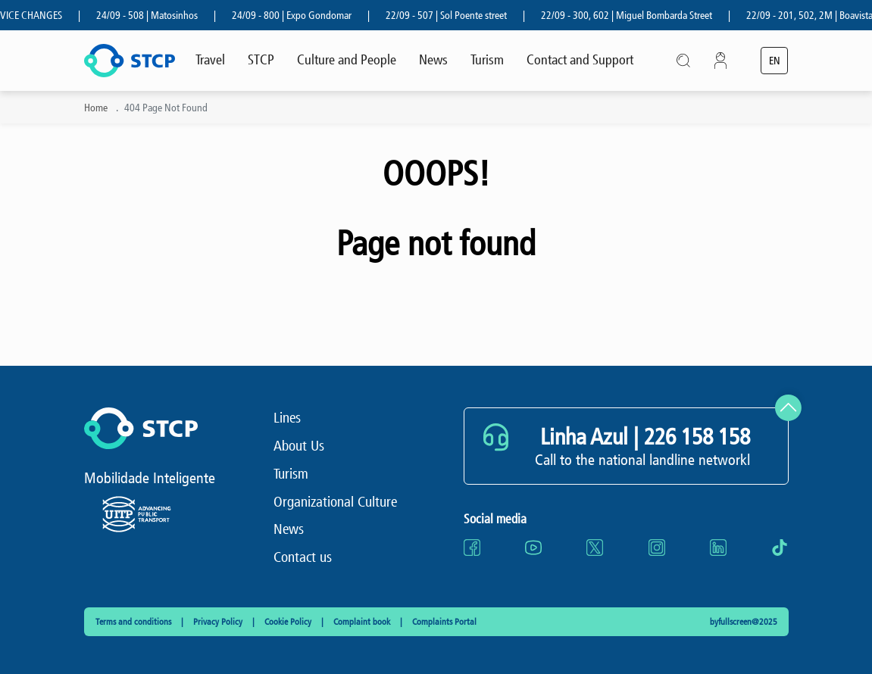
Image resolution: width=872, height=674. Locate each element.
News (433, 59)
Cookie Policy (289, 621)
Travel (210, 59)
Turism (487, 59)
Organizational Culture (335, 501)
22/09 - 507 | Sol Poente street (451, 15)
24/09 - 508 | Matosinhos (152, 15)
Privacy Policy (219, 621)
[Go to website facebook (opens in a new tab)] (472, 547)
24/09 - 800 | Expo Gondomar (297, 15)
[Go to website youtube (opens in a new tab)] (533, 547)
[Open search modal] (684, 60)
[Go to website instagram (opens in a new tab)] (657, 547)
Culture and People (346, 59)
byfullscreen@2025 (743, 621)
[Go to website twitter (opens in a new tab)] (594, 547)
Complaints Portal (444, 621)
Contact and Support (580, 59)
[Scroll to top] (788, 408)
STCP (261, 59)
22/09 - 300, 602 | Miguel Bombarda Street (631, 15)
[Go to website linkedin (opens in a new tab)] (718, 547)
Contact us (302, 557)
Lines (287, 417)
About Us (298, 445)
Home (96, 107)
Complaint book (362, 621)
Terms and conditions (134, 621)
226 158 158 (697, 437)
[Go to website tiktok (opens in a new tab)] (779, 547)
